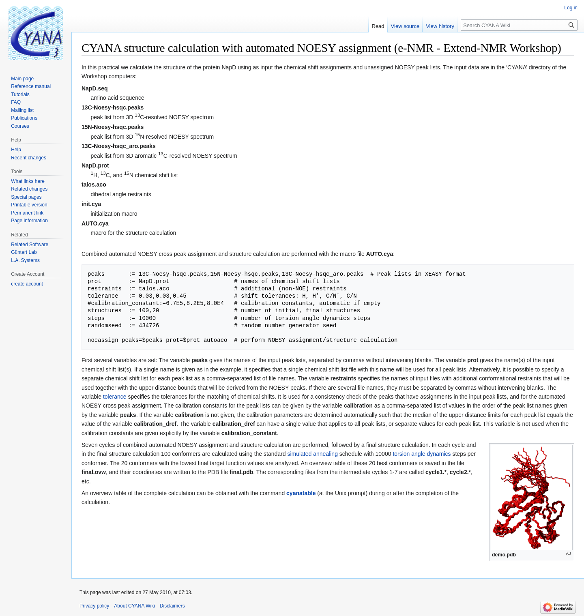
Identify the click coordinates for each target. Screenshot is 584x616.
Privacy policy (94, 606)
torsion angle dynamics (422, 454)
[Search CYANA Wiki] (519, 25)
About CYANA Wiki (134, 606)
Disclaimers (172, 606)
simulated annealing (312, 454)
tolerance (115, 396)
